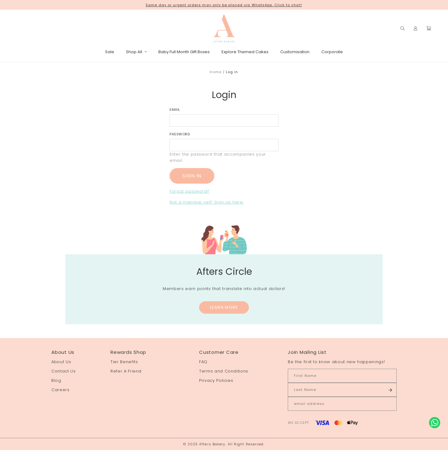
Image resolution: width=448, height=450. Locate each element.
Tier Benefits (124, 362)
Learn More (224, 307)
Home (215, 71)
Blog (56, 380)
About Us (61, 362)
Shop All (136, 52)
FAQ (203, 362)
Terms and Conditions (223, 371)
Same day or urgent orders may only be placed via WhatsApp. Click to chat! (224, 4)
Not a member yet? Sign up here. (207, 202)
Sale (109, 52)
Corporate (332, 52)
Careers (60, 390)
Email (175, 109)
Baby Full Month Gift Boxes (184, 52)
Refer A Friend (126, 371)
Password (180, 134)
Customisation (295, 52)
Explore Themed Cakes (245, 52)
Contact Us (63, 371)
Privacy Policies (216, 380)
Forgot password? (189, 191)
